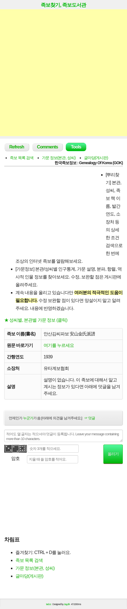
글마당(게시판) (96, 157)
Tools (76, 147)
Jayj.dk (67, 604)
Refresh (16, 147)
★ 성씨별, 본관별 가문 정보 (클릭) (35, 320)
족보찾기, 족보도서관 (63, 5)
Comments (47, 147)
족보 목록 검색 (21, 157)
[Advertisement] (63, 72)
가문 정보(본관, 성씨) (59, 157)
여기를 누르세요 (59, 345)
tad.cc (48, 604)
